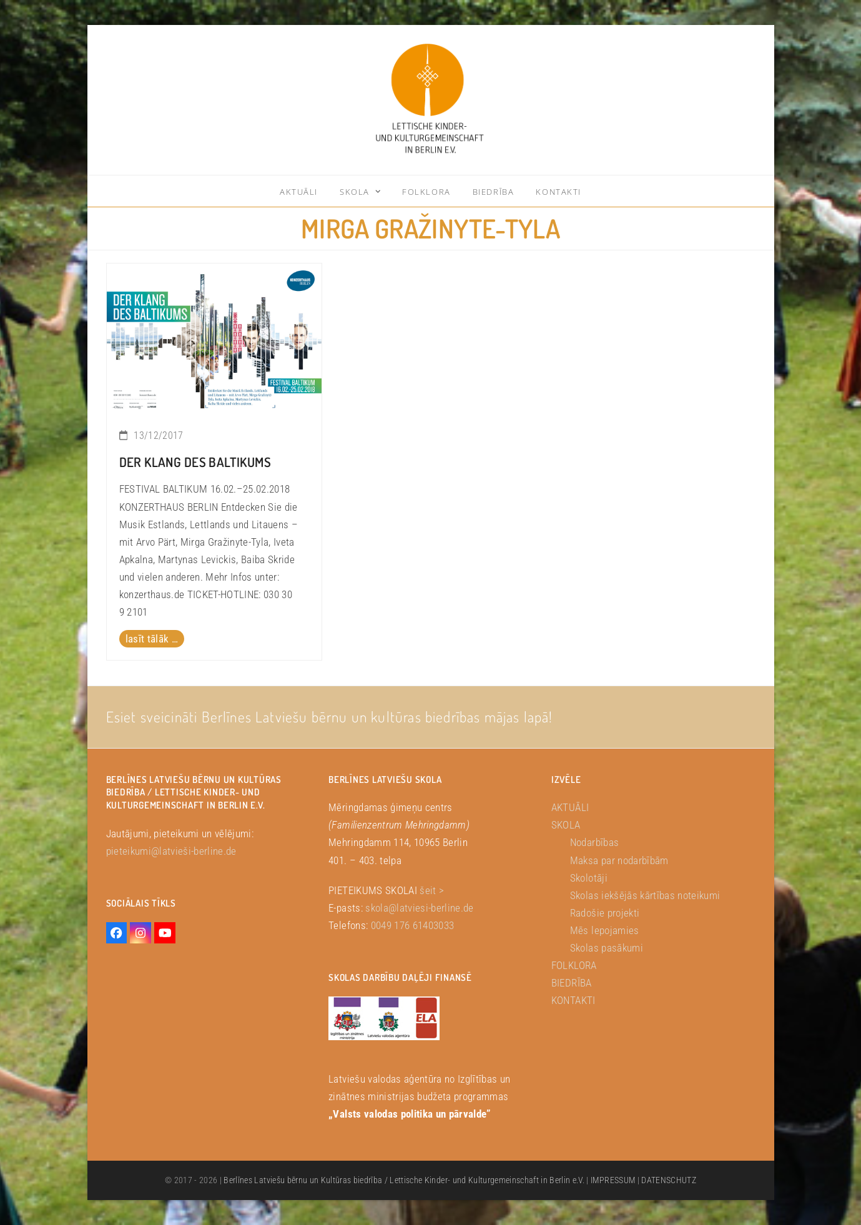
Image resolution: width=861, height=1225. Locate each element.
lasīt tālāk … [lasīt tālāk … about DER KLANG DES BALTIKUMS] (151, 638)
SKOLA (566, 825)
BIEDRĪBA (571, 983)
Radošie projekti (604, 913)
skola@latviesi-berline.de (419, 908)
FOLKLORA (574, 965)
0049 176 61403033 (413, 925)
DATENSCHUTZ (668, 1180)
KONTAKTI (573, 1000)
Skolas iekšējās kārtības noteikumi (645, 895)
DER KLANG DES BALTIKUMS (195, 462)
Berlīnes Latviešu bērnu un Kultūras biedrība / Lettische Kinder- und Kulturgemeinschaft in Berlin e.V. (404, 1180)
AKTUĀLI (570, 807)
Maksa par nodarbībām (619, 860)
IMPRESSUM (613, 1180)
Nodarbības (594, 842)
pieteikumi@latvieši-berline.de (171, 851)
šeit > (432, 890)
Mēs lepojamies (604, 930)
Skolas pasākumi (606, 948)
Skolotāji (589, 878)
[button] (27, 1197)
